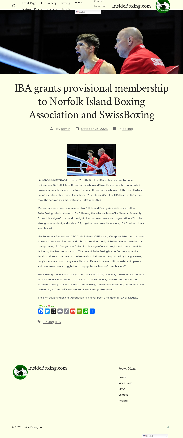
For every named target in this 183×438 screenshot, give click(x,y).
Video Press (125, 383)
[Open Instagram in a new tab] (168, 427)
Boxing (127, 128)
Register (123, 400)
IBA (58, 322)
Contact (123, 395)
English (80, 11)
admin (65, 128)
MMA (121, 389)
